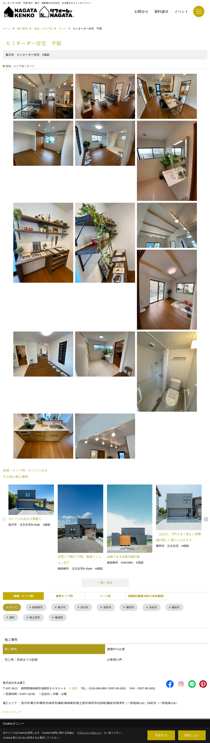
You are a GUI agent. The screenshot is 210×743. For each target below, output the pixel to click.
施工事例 (11, 650)
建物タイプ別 (64, 596)
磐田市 (134, 607)
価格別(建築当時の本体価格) (146, 596)
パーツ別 (105, 596)
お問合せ (141, 11)
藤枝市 (182, 607)
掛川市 (87, 607)
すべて (14, 607)
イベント (181, 11)
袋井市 (111, 607)
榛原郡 (61, 618)
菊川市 (64, 607)
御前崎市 (38, 607)
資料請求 (161, 11)
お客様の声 (114, 660)
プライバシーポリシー (89, 732)
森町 (12, 618)
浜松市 (158, 607)
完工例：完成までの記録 (21, 660)
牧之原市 (36, 618)
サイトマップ (13, 712)
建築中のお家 (116, 650)
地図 (74, 689)
